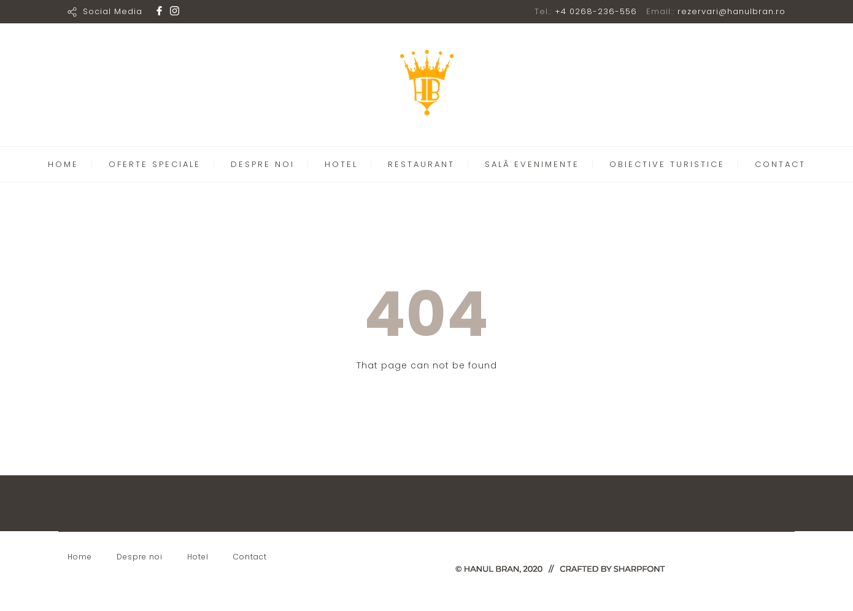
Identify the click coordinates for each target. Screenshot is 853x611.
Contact (250, 556)
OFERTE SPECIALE (155, 164)
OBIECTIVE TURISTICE (667, 164)
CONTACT (780, 164)
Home (80, 556)
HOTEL (341, 164)
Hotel (198, 556)
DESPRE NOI (263, 164)
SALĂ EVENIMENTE (532, 164)
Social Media (112, 11)
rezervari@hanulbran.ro (731, 11)
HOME (63, 164)
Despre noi (140, 556)
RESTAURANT (421, 164)
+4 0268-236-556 (596, 11)
